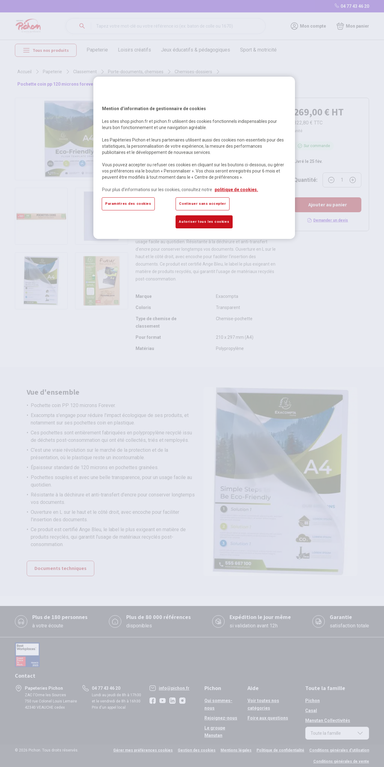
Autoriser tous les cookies (204, 221)
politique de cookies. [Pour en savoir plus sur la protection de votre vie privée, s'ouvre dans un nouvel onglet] (236, 189)
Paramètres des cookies (128, 203)
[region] (194, 158)
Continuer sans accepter (202, 203)
